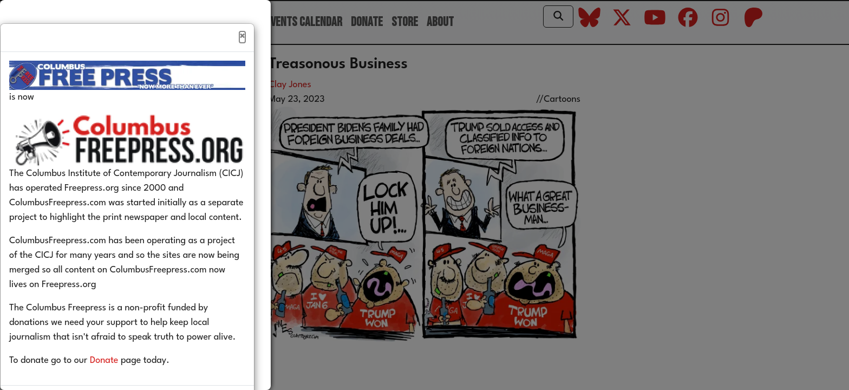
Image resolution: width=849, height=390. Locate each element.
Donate (120, 383)
